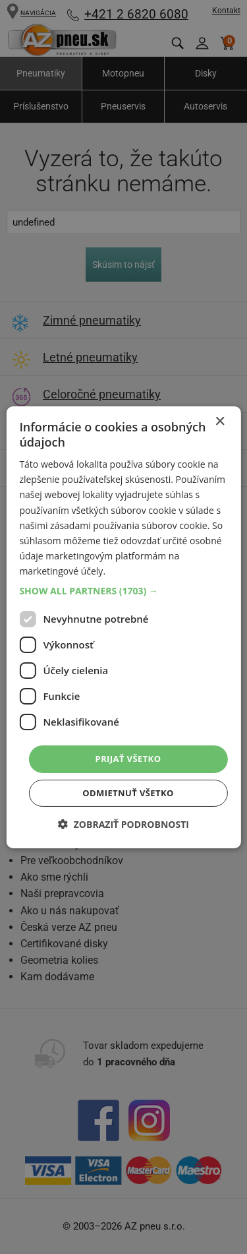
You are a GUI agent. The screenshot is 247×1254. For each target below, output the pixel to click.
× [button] (220, 421)
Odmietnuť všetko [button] (127, 793)
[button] (123, 591)
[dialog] (123, 627)
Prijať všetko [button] (128, 759)
